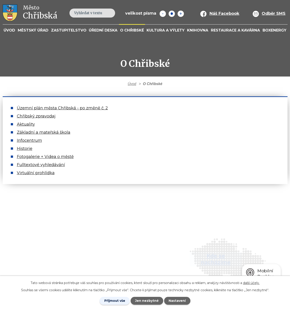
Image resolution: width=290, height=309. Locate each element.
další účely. (251, 283)
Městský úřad (33, 30)
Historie (24, 148)
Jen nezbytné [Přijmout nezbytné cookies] (147, 301)
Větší (181, 14)
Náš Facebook (224, 13)
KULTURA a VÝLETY (166, 30)
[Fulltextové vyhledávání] (92, 13)
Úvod (9, 30)
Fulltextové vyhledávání (41, 164)
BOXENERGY (274, 30)
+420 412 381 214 (108, 248)
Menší (163, 14)
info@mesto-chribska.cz (115, 261)
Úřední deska (103, 30)
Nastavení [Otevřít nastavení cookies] (177, 301)
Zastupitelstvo (68, 30)
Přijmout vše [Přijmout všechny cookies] (114, 301)
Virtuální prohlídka (36, 172)
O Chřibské (132, 30)
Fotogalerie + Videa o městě (45, 156)
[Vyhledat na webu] (109, 13)
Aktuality (26, 124)
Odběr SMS (274, 13)
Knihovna (197, 30)
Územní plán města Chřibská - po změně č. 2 (62, 108)
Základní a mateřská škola (43, 132)
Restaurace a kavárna (235, 30)
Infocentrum (29, 140)
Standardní (172, 14)
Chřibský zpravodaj (36, 116)
